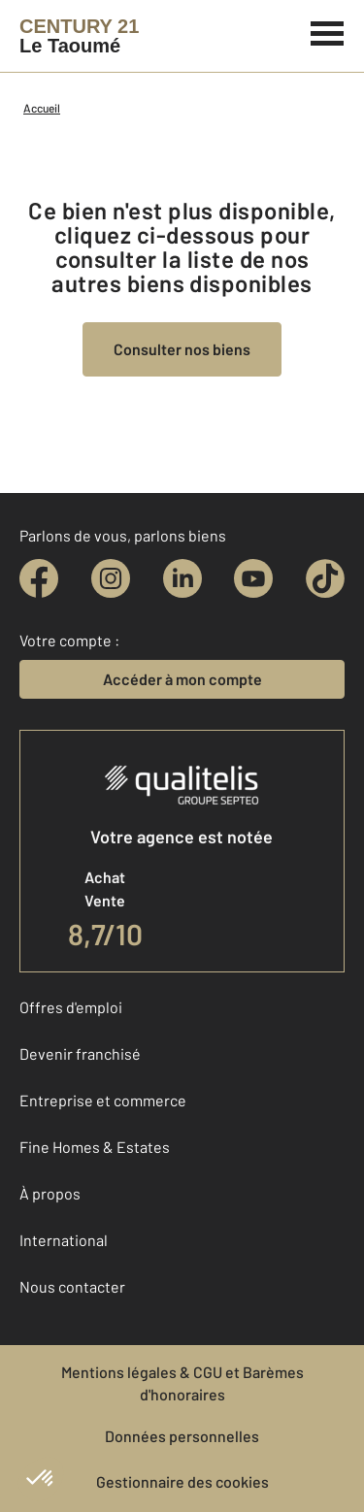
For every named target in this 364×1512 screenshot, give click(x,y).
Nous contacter (72, 1286)
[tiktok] (325, 578)
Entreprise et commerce (102, 1100)
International (63, 1240)
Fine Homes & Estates (94, 1146)
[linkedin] (182, 578)
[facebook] (38, 578)
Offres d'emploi (70, 1007)
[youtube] (253, 578)
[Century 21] (79, 35)
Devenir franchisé (80, 1053)
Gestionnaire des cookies (182, 1481)
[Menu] (328, 31)
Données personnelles (182, 1436)
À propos (50, 1193)
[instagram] (110, 578)
